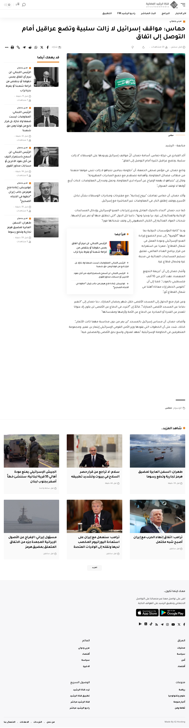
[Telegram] (161, 625)
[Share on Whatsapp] (36, 48)
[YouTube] (173, 625)
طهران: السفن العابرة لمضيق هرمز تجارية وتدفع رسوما (19, 228)
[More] (6, 48)
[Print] (12, 48)
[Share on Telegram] (24, 48)
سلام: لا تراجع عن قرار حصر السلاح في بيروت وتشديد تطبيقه (98, 477)
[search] (23, 5)
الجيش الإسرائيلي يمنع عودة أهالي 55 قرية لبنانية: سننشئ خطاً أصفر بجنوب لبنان (34, 477)
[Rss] (155, 625)
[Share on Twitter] (41, 48)
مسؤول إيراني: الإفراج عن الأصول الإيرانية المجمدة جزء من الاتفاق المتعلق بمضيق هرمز (32, 541)
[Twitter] (178, 625)
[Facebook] (184, 625)
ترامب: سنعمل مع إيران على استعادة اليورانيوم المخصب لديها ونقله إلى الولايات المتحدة (95, 541)
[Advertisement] (126, 367)
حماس (168, 408)
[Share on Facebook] (47, 48)
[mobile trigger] (182, 5)
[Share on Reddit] (30, 48)
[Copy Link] (18, 48)
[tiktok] (150, 625)
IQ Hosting (179, 723)
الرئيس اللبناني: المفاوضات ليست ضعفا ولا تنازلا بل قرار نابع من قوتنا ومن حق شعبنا (18, 122)
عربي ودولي (174, 22)
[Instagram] (167, 625)
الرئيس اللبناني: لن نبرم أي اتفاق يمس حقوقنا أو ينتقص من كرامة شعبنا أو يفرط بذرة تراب (89, 248)
